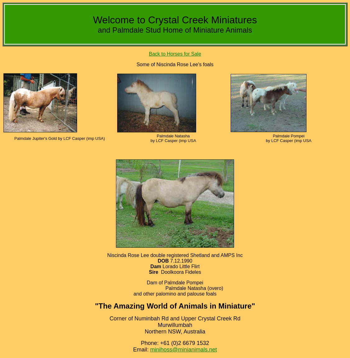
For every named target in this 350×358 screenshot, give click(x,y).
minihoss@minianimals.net (183, 350)
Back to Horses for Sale (175, 54)
